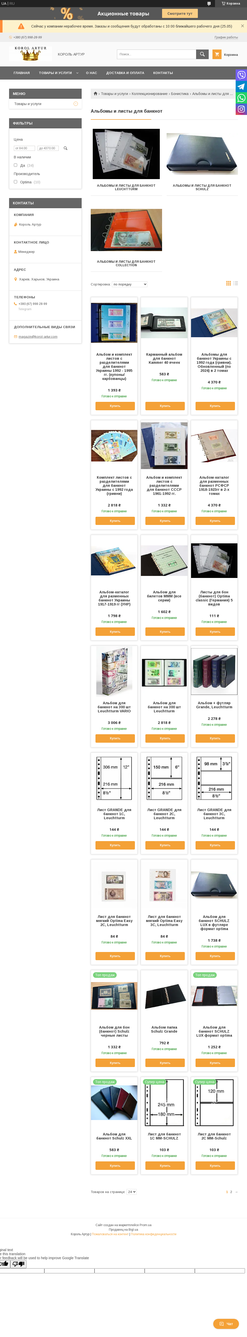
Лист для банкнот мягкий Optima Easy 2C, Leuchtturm (114, 921)
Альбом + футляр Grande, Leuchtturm (214, 705)
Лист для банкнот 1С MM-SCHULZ (164, 1136)
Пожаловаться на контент (110, 1234)
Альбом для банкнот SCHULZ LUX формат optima (214, 1031)
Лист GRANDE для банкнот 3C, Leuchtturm (214, 814)
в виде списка (235, 284)
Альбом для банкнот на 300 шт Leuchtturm (164, 707)
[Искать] (202, 54)
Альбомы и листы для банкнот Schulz (202, 187)
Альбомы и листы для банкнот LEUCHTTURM (126, 187)
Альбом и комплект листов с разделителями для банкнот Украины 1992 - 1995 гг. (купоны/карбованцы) (114, 366)
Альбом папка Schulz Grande (164, 1029)
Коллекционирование (150, 94)
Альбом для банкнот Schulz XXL (114, 1136)
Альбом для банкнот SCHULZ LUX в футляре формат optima (214, 923)
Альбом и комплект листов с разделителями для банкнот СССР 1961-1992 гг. (164, 485)
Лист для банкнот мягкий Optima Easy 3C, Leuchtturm (164, 921)
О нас (91, 73)
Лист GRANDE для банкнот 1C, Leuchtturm (114, 814)
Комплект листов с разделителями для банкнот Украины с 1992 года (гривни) (114, 485)
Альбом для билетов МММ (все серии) (164, 596)
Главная (22, 73)
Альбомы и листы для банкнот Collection (126, 263)
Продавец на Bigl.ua (123, 1229)
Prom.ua (145, 1225)
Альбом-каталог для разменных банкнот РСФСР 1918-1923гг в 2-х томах (214, 485)
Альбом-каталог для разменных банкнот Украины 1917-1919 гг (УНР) (114, 598)
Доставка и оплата (125, 73)
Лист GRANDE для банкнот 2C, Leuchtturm (164, 814)
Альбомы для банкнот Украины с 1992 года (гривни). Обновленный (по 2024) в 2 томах (214, 362)
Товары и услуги (55, 73)
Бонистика (180, 94)
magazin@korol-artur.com (38, 336)
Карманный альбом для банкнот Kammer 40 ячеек (164, 358)
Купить (115, 406)
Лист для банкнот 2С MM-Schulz (214, 1136)
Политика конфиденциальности (153, 1234)
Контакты (163, 73)
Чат (226, 1324)
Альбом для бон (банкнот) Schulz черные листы (114, 1031)
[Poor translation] (18, 1264)
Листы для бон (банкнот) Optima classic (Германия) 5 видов (214, 598)
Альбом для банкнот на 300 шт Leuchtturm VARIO (114, 707)
